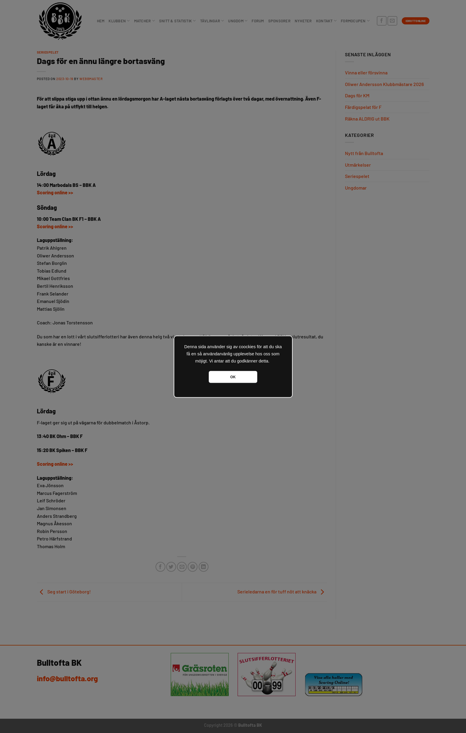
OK (233, 377)
